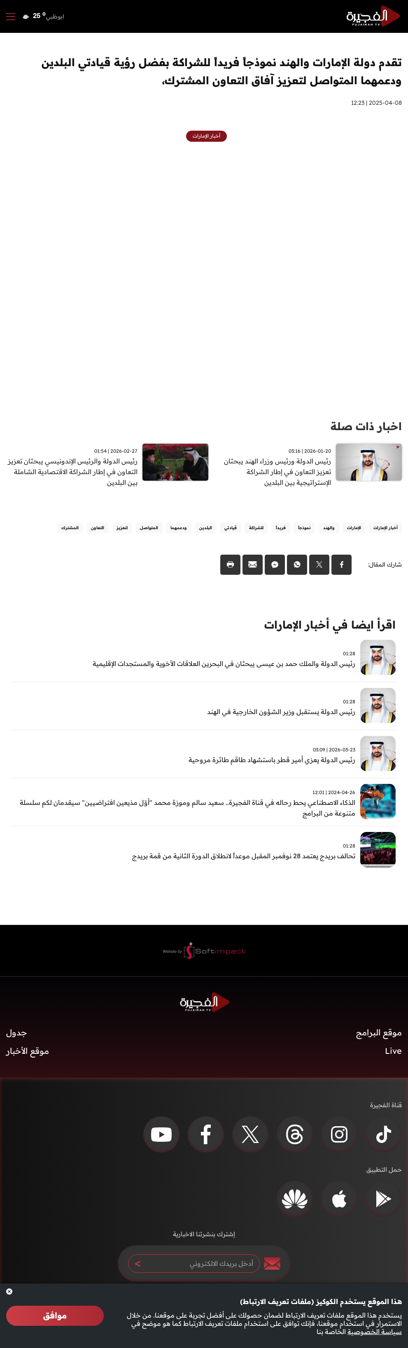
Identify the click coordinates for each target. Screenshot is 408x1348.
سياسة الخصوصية (374, 1331)
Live (393, 1051)
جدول (16, 1033)
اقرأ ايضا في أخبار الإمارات (330, 625)
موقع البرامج (379, 1033)
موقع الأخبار (27, 1051)
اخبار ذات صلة (366, 426)
